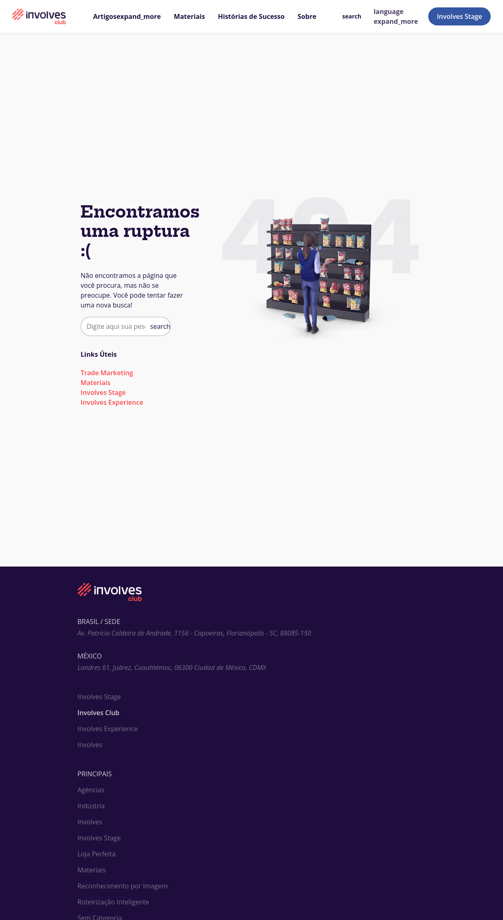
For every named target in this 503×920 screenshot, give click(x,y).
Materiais (189, 16)
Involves (90, 744)
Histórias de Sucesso (251, 16)
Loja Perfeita (97, 853)
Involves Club (98, 712)
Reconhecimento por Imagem (123, 885)
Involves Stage (459, 16)
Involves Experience (111, 402)
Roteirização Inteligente (113, 901)
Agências (91, 789)
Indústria (91, 805)
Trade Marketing (106, 372)
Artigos (127, 16)
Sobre (307, 16)
